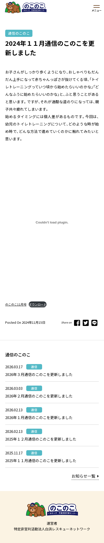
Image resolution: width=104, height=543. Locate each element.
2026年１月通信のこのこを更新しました (39, 417)
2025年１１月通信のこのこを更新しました (40, 460)
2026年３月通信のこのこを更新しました (39, 374)
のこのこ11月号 (15, 304)
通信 (34, 367)
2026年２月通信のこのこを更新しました (39, 395)
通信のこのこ (19, 33)
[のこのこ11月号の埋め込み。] (52, 222)
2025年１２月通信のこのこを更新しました (40, 439)
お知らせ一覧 (85, 476)
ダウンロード (38, 304)
